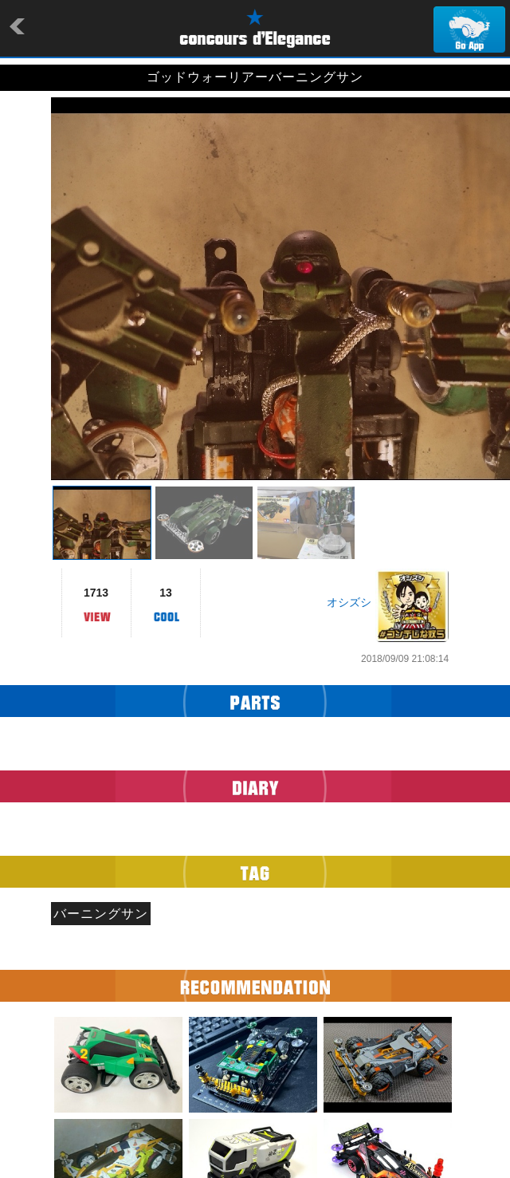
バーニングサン (100, 913)
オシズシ (349, 602)
